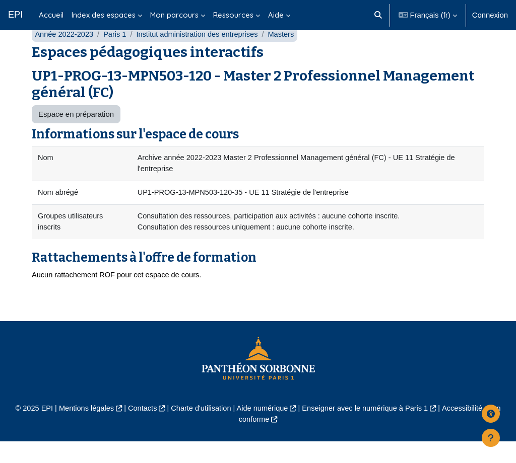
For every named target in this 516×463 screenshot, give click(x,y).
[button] (378, 15)
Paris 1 (116, 54)
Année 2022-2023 (65, 54)
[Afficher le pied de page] (491, 438)
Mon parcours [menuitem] (174, 15)
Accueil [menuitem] (51, 15)
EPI (15, 15)
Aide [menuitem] (276, 15)
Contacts (140, 429)
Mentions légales (82, 429)
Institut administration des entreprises (201, 54)
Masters (286, 54)
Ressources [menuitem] (233, 15)
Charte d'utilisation (199, 429)
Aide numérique (262, 429)
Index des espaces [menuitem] (104, 15)
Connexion (490, 15)
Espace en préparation (76, 133)
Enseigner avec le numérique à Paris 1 (367, 429)
